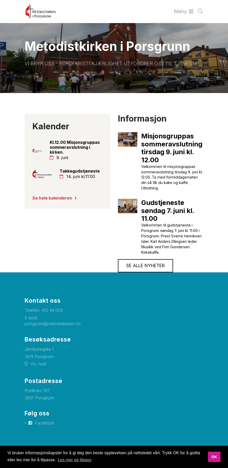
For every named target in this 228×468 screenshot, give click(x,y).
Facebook (44, 423)
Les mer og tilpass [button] (74, 460)
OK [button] (214, 457)
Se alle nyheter (145, 265)
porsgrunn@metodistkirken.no (53, 323)
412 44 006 (52, 310)
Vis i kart (38, 363)
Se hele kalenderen (52, 198)
